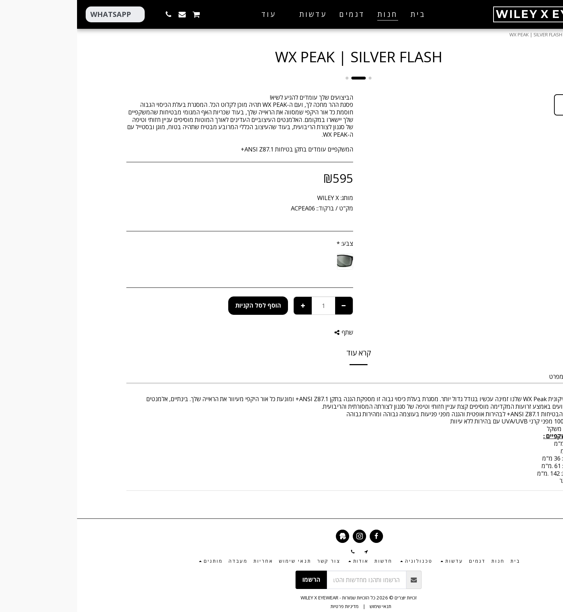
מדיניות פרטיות (267, 606)
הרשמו (234, 579)
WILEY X (251, 198)
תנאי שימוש (303, 606)
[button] (231, 14)
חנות (496, 34)
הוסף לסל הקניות (181, 305)
